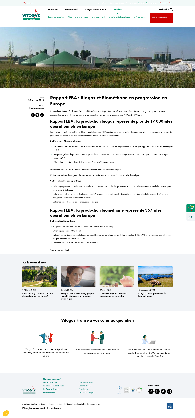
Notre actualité (50, 386)
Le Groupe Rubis (50, 393)
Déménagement (151, 3)
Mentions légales (29, 407)
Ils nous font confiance (53, 389)
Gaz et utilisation (86, 386)
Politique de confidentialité (75, 407)
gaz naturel (61, 242)
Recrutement (49, 396)
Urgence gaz (28, 3)
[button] (5, 413)
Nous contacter (166, 3)
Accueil (25, 27)
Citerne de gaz (85, 389)
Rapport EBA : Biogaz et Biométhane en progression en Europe (57, 27)
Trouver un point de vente (135, 3)
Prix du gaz (83, 393)
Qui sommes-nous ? (52, 382)
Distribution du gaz (86, 396)
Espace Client (103, 3)
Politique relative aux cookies (50, 407)
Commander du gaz (117, 3)
